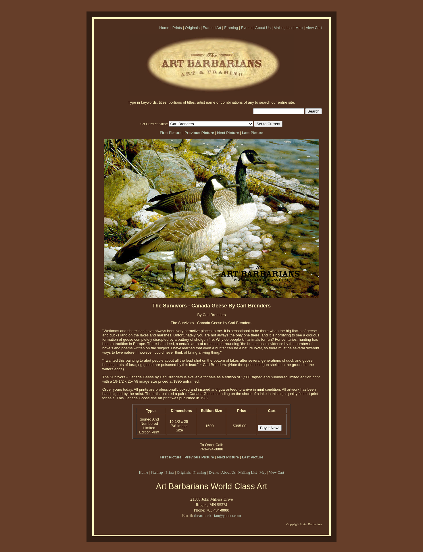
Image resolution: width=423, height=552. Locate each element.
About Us (262, 28)
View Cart (314, 28)
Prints (177, 28)
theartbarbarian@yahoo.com (217, 515)
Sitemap (157, 472)
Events (247, 28)
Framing (231, 28)
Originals (192, 28)
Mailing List (283, 28)
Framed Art (212, 28)
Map (299, 28)
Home (164, 28)
